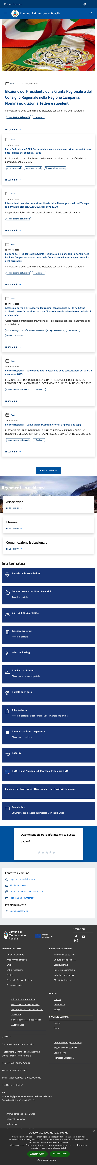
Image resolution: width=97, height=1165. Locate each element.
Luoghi (57, 1023)
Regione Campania (13, 4)
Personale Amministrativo (19, 980)
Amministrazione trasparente (21, 1113)
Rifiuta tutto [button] (60, 1154)
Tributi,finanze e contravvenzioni (27, 1009)
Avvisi (13, 83)
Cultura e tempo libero (65, 959)
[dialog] (48, 1146)
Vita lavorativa (61, 964)
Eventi (57, 1028)
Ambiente (16, 1014)
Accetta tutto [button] (37, 1154)
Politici (10, 975)
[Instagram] (76, 941)
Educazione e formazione (23, 999)
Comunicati (59, 1004)
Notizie (57, 999)
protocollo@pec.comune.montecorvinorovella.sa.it (27, 1096)
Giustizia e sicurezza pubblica (25, 1004)
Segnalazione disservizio (65, 1047)
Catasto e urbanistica (64, 975)
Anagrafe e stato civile (65, 954)
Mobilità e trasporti (63, 980)
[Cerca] (91, 13)
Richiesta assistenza (64, 1057)
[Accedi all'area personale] (85, 4)
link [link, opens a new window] (64, 1148)
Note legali (12, 1124)
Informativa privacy (16, 1119)
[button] (49, 1160)
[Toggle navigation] (5, 13)
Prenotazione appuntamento (68, 1042)
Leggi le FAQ (60, 1052)
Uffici (9, 964)
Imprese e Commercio (64, 970)
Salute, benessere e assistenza (26, 1019)
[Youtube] (83, 937)
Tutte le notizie (48, 470)
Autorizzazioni (18, 1024)
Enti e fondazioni (15, 970)
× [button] (94, 1131)
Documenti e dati (15, 985)
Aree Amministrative (17, 959)
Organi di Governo (15, 954)
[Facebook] (76, 937)
